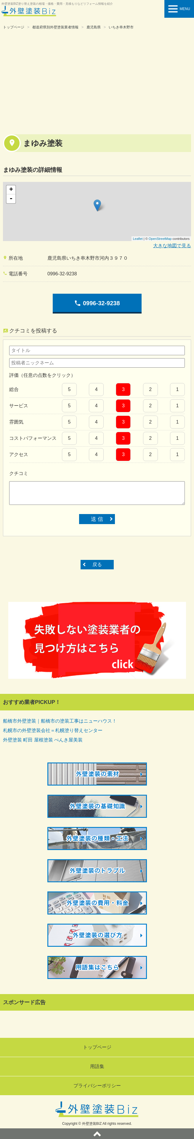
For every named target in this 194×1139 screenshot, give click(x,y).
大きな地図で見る (172, 245)
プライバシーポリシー (97, 1085)
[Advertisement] (97, 81)
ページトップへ (97, 1133)
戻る (97, 564)
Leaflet (138, 238)
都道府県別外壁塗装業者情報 (55, 27)
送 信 (97, 519)
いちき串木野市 (121, 27)
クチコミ (18, 473)
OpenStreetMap (160, 238)
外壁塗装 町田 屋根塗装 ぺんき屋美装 (43, 739)
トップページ (13, 27)
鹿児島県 (93, 27)
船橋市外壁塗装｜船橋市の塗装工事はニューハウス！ (60, 720)
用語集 (97, 1066)
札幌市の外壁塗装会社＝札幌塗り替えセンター (52, 730)
